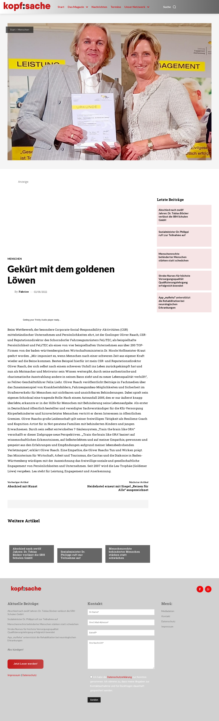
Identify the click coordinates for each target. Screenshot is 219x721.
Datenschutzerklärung (119, 677)
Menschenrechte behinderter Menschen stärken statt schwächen (124, 553)
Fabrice (24, 291)
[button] (169, 7)
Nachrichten (20, 542)
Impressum (14, 675)
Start (13, 29)
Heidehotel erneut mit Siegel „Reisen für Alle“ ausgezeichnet (117, 488)
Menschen (23, 29)
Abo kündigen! (15, 649)
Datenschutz (29, 675)
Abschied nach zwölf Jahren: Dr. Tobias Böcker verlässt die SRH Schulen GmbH (29, 553)
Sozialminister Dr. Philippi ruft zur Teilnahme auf (73, 555)
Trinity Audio (41, 320)
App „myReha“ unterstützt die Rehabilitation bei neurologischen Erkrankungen (174, 302)
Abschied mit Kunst (22, 486)
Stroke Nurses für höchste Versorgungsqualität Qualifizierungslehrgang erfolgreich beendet (33, 631)
